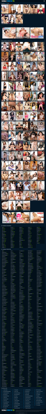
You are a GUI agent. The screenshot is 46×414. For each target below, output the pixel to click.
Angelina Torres (5, 293)
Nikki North (30, 329)
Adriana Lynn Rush (5, 253)
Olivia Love (30, 347)
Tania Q (38, 313)
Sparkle (38, 300)
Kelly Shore (21, 312)
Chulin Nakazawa (13, 272)
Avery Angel (4, 323)
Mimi (29, 282)
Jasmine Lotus (21, 265)
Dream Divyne (13, 313)
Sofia (38, 296)
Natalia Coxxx (30, 313)
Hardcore (21, 228)
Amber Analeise (4, 279)
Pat (29, 357)
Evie (11, 343)
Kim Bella (20, 323)
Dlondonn (12, 309)
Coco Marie (12, 283)
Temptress (38, 316)
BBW (3, 237)
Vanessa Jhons (39, 340)
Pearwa (29, 366)
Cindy (12, 275)
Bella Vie (3, 350)
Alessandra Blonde (5, 262)
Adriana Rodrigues (5, 255)
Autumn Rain (4, 319)
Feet (12, 238)
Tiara (38, 319)
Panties (29, 227)
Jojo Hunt (21, 286)
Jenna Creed (21, 269)
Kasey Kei (21, 302)
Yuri (37, 379)
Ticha (38, 322)
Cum (12, 230)
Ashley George (4, 309)
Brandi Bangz (4, 363)
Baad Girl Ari (4, 329)
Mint (29, 286)
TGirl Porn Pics (27, 400)
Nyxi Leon (30, 346)
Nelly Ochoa (30, 322)
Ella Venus (12, 319)
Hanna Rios (12, 369)
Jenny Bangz (21, 276)
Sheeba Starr (39, 286)
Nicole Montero (31, 326)
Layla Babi (21, 340)
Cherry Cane (13, 265)
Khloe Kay (21, 320)
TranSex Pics (5, 397)
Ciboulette (12, 273)
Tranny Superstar (16, 400)
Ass (3, 230)
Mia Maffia (30, 272)
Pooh (29, 379)
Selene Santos (39, 280)
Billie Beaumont (4, 356)
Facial (12, 237)
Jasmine (21, 262)
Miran (29, 290)
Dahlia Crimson (13, 289)
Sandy (38, 265)
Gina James (13, 356)
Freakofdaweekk (13, 350)
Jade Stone (21, 255)
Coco (12, 282)
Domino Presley (13, 310)
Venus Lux (39, 347)
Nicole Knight (30, 323)
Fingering (12, 241)
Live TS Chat (38, 403)
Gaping (12, 247)
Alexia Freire (4, 265)
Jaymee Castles (21, 266)
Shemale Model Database (7, 391)
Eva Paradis (13, 340)
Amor (3, 282)
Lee (20, 343)
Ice (11, 383)
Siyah (38, 292)
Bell (3, 343)
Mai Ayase (21, 380)
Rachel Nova (39, 253)
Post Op (29, 237)
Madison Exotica (21, 377)
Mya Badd (30, 296)
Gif (11, 353)
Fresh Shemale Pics (17, 403)
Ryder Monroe (39, 259)
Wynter (38, 369)
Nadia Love (30, 299)
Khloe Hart (21, 319)
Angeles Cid (4, 290)
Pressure (29, 383)
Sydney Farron (39, 309)
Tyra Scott (39, 333)
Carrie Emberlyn (4, 386)
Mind (29, 283)
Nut (29, 343)
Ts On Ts (38, 237)
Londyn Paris (21, 370)
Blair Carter (4, 359)
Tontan (38, 329)
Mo (28, 292)
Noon (29, 340)
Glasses (20, 227)
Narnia (29, 309)
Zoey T (38, 384)
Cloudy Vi (12, 280)
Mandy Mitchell (22, 383)
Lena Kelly (21, 347)
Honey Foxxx (13, 380)
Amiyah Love (4, 280)
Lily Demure (21, 360)
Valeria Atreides (39, 339)
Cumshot (13, 231)
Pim (29, 370)
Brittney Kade (4, 366)
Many (20, 384)
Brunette (12, 227)
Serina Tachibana (40, 282)
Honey (12, 379)
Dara (11, 300)
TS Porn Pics (5, 400)
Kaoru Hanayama (22, 296)
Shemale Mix (27, 394)
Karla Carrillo (21, 299)
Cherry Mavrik (13, 266)
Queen (29, 386)
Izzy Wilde (21, 253)
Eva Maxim (13, 339)
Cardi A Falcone (4, 380)
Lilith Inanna (21, 357)
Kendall (20, 313)
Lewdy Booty (21, 350)
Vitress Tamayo (39, 356)
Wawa (38, 360)
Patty (29, 360)
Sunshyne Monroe (40, 306)
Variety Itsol (39, 346)
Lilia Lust (21, 356)
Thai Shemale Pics (28, 397)
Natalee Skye (30, 312)
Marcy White (30, 252)
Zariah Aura (39, 380)
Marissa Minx (30, 259)
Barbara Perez (4, 340)
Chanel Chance (13, 256)
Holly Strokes (13, 377)
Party (29, 230)
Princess (29, 384)
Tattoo (38, 231)
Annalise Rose (4, 300)
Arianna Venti (4, 303)
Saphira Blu (39, 266)
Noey (29, 339)
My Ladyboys (16, 406)
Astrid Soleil (4, 313)
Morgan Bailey (30, 293)
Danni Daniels (13, 296)
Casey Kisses (13, 253)
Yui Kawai (38, 376)
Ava (3, 320)
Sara (38, 269)
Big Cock (4, 240)
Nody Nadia (30, 337)
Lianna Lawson (21, 353)
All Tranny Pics (5, 394)
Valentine (38, 337)
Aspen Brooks (4, 312)
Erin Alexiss (13, 330)
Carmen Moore (4, 383)
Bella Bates (4, 346)
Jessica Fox (21, 279)
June (20, 289)
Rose (38, 255)
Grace (12, 360)
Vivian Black (39, 357)
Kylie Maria (21, 336)
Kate (20, 303)
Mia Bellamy (30, 269)
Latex (20, 234)
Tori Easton (39, 330)
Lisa (20, 363)
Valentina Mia (39, 336)
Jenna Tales (21, 273)
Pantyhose (30, 228)
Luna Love (21, 376)
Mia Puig (29, 273)
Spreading (39, 228)
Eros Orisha (13, 333)
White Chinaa (39, 363)
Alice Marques (4, 269)
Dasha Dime (13, 302)
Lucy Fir (20, 373)
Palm (29, 350)
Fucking (12, 244)
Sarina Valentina (40, 273)
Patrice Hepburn (30, 359)
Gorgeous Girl (13, 359)
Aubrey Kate (4, 316)
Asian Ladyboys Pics (39, 397)
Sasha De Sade (39, 275)
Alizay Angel (4, 272)
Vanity (38, 343)
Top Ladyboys (38, 394)
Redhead (30, 240)
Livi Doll (20, 366)
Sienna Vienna (39, 289)
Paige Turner (30, 349)
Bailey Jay (4, 333)
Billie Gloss (4, 357)
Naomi (29, 306)
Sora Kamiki (39, 299)
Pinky (29, 373)
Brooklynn (4, 369)
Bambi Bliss (4, 339)
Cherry (12, 263)
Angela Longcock (4, 289)
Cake (3, 376)
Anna (3, 296)
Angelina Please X (5, 292)
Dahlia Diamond (13, 290)
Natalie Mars (30, 316)
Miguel (29, 276)
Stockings (39, 230)
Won (37, 367)
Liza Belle (21, 367)
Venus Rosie (39, 349)
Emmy (12, 326)
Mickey (29, 275)
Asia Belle (4, 310)
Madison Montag (22, 379)
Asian (3, 228)
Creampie (13, 228)
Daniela (12, 293)
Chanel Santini (13, 259)
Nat (29, 310)
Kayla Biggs (21, 306)
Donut (12, 312)
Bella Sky (3, 349)
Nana (29, 302)
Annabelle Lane (4, 299)
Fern (11, 346)
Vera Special (39, 350)
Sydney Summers (39, 310)
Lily (20, 359)
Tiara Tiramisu (39, 320)
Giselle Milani (13, 357)
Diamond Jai (13, 306)
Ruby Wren (38, 256)
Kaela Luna (21, 292)
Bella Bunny (4, 347)
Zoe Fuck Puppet (39, 383)
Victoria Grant (39, 353)
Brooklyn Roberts (5, 367)
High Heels (21, 230)
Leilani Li (21, 346)
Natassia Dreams (31, 319)
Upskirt (38, 240)
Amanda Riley (4, 275)
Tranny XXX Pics (5, 403)
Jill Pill (20, 283)
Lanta (20, 339)
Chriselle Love (13, 269)
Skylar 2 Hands (39, 293)
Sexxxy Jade (39, 283)
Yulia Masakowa (39, 377)
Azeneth (3, 326)
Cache (3, 373)
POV (29, 238)
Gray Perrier (13, 363)
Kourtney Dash (21, 333)
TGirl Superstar (27, 403)
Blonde (3, 244)
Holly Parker (13, 376)
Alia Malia (4, 266)
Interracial (21, 231)
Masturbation (22, 240)
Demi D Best (13, 303)
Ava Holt (3, 322)
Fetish (12, 240)
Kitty (20, 330)
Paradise (29, 353)
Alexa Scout (4, 263)
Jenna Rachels (21, 272)
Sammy (38, 262)
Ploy (29, 376)
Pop (29, 380)
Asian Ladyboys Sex (39, 400)
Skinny (29, 244)
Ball (3, 336)
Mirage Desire (30, 289)
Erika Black (13, 329)
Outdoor (21, 247)
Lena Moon (21, 349)
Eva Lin (12, 337)
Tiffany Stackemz (39, 323)
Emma (12, 323)
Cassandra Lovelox (13, 255)
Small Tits (30, 247)
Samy (38, 263)
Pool (29, 234)
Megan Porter (30, 263)
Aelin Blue (4, 256)
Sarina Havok (39, 272)
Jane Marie (21, 259)
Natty (29, 320)
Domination (13, 234)
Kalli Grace (21, 293)
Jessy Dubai (21, 282)
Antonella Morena (5, 302)
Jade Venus (21, 256)
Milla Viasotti (30, 279)
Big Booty (4, 238)
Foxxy (12, 347)
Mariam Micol (30, 256)
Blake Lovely (4, 360)
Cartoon (12, 252)
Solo (38, 227)
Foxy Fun (12, 349)
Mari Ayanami (30, 253)
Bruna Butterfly (4, 370)
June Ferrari (21, 290)
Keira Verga (21, 309)
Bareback (4, 234)
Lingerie (21, 238)
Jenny (20, 275)
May (29, 262)
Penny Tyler (30, 367)
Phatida (29, 369)
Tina (37, 326)
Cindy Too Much (13, 276)
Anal (3, 227)
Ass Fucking (4, 231)
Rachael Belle (39, 252)
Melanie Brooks (30, 266)
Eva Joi (12, 336)
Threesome (39, 234)
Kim (20, 322)
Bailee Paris (4, 330)
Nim (29, 333)
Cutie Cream (13, 286)
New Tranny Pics (5, 406)
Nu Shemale (16, 397)
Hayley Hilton (13, 370)
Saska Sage (39, 276)
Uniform (38, 238)
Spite (38, 302)
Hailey (12, 367)
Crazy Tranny (16, 391)
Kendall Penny (21, 316)
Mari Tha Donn (30, 255)
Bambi (3, 337)
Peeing (29, 231)
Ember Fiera (13, 320)
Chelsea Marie (13, 262)
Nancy (29, 303)
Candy (3, 379)
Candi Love (4, 377)
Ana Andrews (4, 286)
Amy (3, 283)
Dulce (12, 316)
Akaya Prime (4, 259)
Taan (38, 312)
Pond (29, 377)
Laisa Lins (21, 337)
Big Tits (4, 241)
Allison (3, 273)
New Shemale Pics (17, 394)
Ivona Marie (13, 386)
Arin (3, 306)
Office (20, 244)
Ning (29, 336)
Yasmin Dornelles (40, 370)
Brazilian (4, 247)
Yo (38, 373)
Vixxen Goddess (39, 359)
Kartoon (20, 300)
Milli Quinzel (30, 280)
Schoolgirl (30, 241)
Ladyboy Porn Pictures (39, 391)
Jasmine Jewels (22, 263)
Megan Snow (30, 265)
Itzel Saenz (13, 384)
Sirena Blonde (39, 290)
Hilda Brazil (13, 373)
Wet (38, 241)
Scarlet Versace (39, 279)
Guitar (12, 366)
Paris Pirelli (30, 356)
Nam (29, 300)
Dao (12, 299)
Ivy (20, 252)
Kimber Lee (21, 326)
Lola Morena (21, 369)
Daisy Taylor (13, 292)
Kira (20, 329)
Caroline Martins (4, 384)
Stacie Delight (39, 303)
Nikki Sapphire (30, 330)
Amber (3, 276)
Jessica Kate (21, 280)
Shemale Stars (27, 391)
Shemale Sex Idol (27, 406)
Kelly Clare (21, 310)
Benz (3, 353)
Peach (29, 363)
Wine (38, 366)
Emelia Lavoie (13, 322)
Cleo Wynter (13, 279)
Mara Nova (21, 386)
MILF (20, 241)
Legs (20, 237)
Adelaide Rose (4, 252)
